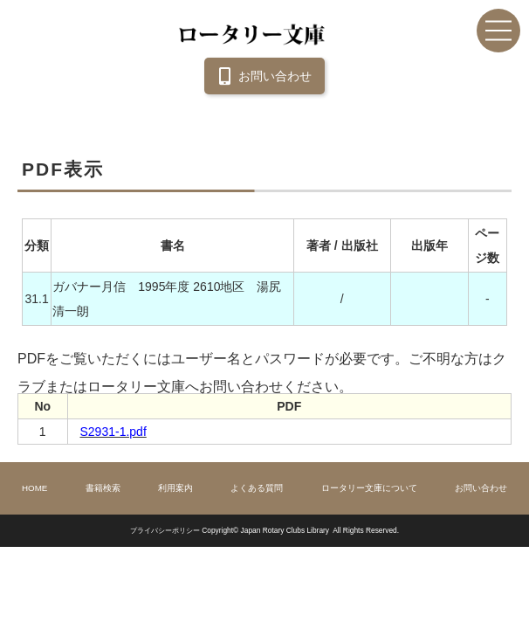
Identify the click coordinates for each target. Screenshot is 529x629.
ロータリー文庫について (369, 488)
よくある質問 (256, 488)
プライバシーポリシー (165, 530)
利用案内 (175, 488)
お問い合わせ (262, 76)
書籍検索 (103, 488)
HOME (34, 488)
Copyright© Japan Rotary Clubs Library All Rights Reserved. (300, 530)
